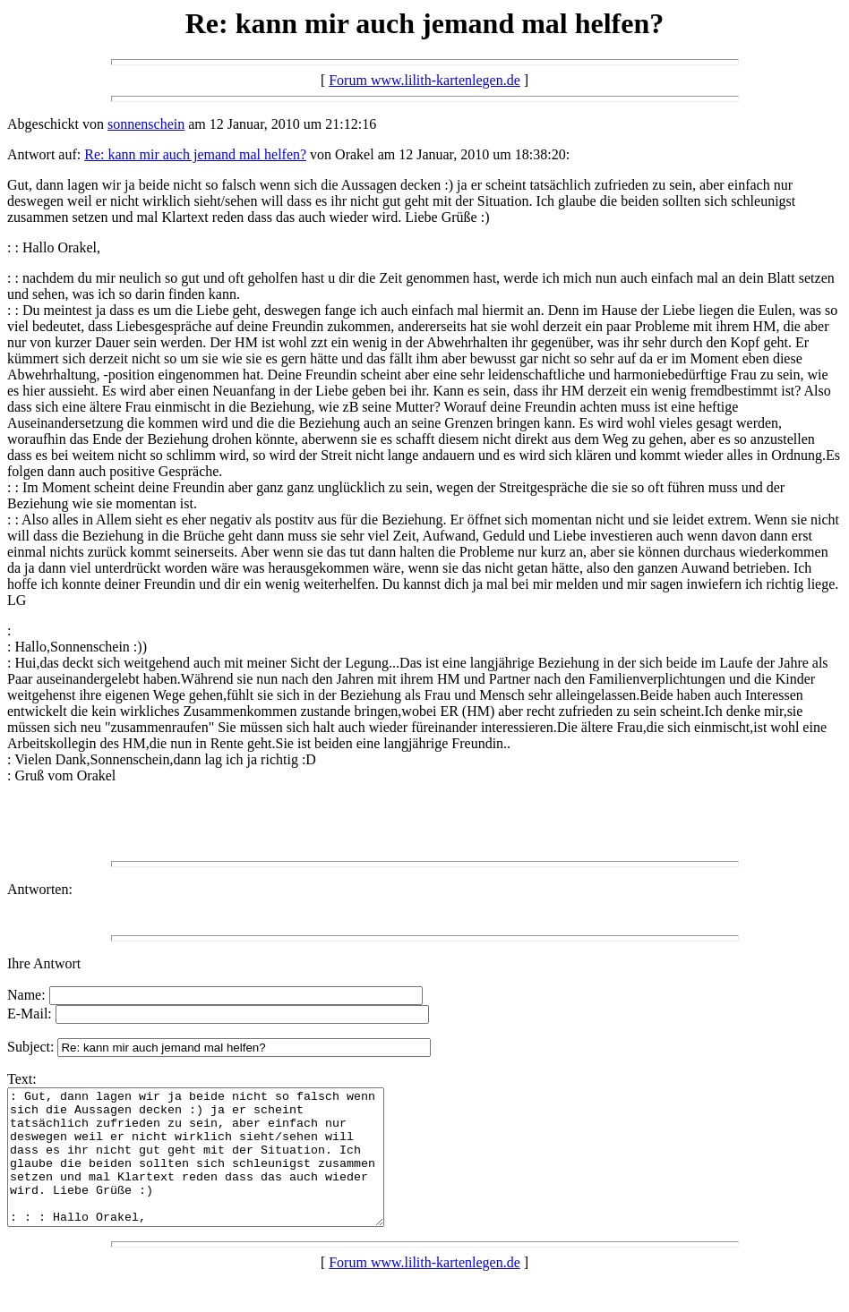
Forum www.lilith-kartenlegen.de (424, 80)
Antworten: (40, 889)
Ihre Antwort (44, 963)
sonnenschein (145, 124)
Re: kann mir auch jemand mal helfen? (195, 154)
